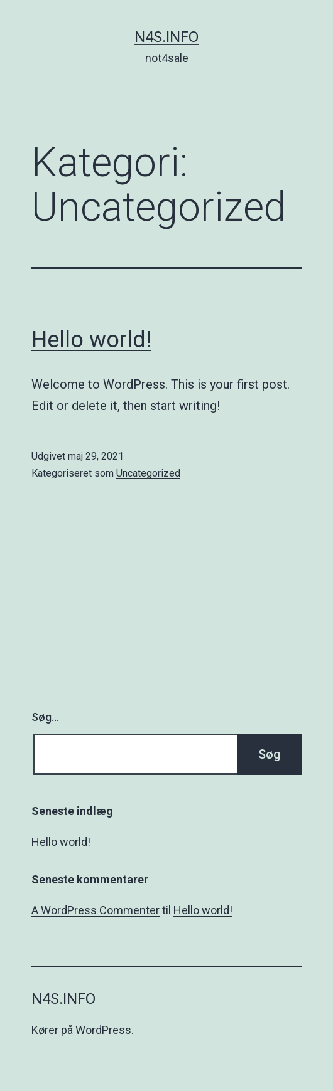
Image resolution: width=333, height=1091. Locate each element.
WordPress (103, 1029)
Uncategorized (148, 473)
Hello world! (91, 340)
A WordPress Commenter (95, 910)
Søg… (45, 717)
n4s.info (166, 37)
